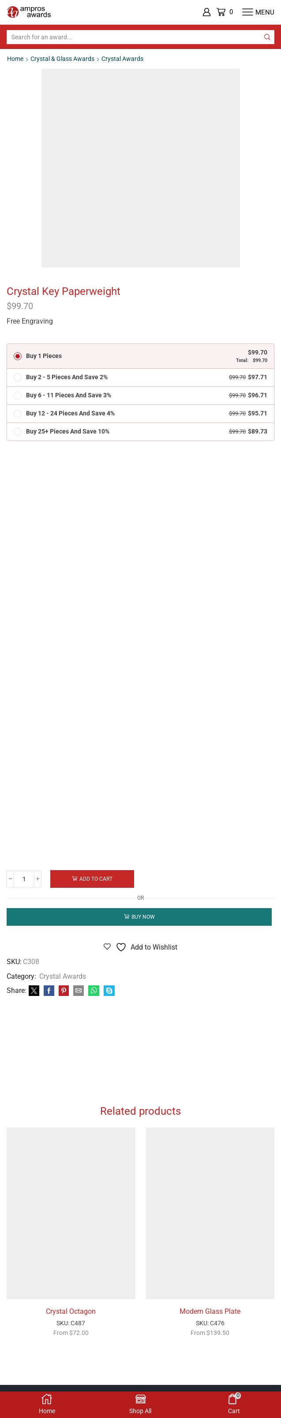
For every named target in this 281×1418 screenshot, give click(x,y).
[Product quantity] (24, 879)
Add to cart (96, 879)
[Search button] (267, 37)
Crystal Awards (122, 58)
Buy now (143, 917)
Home (15, 58)
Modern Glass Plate (210, 1312)
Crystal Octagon (71, 1312)
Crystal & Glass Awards (62, 58)
